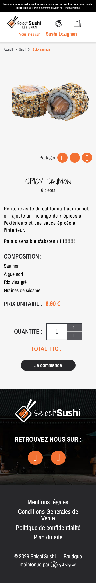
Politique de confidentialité (48, 527)
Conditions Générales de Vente (48, 515)
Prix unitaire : (23, 304)
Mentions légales (48, 502)
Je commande (48, 365)
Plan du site (48, 537)
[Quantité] (57, 331)
